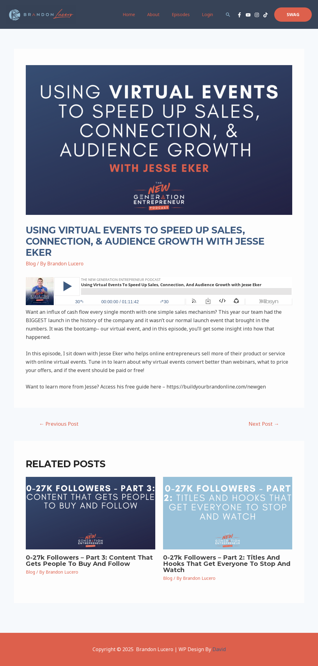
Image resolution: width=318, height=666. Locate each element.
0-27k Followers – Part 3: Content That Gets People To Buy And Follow (89, 560)
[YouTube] (248, 14)
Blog (31, 263)
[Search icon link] (228, 14)
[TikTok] (265, 14)
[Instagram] (256, 14)
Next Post (263, 423)
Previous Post (59, 423)
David (219, 649)
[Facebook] (239, 14)
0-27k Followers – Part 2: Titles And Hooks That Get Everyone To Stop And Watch (226, 564)
